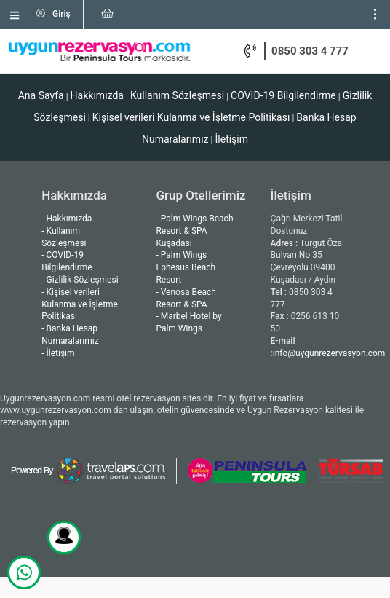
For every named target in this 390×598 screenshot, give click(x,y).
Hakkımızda (97, 95)
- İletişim (57, 353)
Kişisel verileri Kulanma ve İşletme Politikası (191, 117)
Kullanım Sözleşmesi (177, 95)
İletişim (232, 139)
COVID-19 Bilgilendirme (283, 95)
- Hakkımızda (66, 218)
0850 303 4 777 (310, 51)
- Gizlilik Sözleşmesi (79, 280)
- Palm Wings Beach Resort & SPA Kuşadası (194, 230)
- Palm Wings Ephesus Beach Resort (185, 267)
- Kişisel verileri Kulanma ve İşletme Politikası (79, 304)
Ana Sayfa (41, 95)
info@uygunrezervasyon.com (329, 353)
